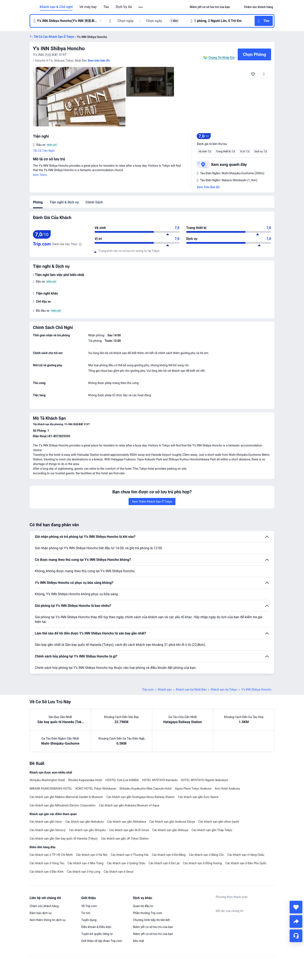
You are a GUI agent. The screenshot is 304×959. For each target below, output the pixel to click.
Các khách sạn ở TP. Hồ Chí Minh (51, 854)
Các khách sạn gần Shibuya (170, 830)
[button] (141, 7)
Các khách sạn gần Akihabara (126, 821)
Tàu (106, 7)
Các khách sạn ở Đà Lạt (164, 863)
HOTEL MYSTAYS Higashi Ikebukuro (204, 780)
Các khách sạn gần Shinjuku (87, 830)
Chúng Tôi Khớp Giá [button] (221, 57)
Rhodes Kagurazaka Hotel (85, 780)
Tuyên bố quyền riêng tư (97, 934)
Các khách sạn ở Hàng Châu (245, 854)
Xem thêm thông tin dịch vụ (47, 920)
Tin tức (86, 913)
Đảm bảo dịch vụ (41, 913)
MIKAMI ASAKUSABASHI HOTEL (51, 788)
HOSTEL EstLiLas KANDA (122, 780)
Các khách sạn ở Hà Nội (91, 854)
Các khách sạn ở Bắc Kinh (47, 871)
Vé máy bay (88, 7)
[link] (209, 7)
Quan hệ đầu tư (143, 906)
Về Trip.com (89, 906)
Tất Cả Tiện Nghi (44, 150)
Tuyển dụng (88, 920)
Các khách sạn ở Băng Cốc (206, 854)
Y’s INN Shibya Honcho (59, 48)
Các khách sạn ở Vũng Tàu (47, 863)
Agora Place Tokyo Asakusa (193, 788)
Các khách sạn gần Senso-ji (48, 830)
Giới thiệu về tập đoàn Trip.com (101, 941)
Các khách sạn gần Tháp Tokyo (211, 830)
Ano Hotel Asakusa (227, 788)
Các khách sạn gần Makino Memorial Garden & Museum (66, 797)
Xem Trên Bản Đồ (208, 187)
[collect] (296, 907)
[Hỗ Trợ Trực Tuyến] (296, 935)
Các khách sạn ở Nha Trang (85, 863)
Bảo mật (138, 941)
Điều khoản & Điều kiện (96, 927)
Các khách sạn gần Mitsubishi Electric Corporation (63, 805)
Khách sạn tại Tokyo (224, 689)
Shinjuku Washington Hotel (47, 780)
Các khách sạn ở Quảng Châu (126, 863)
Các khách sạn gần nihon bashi (218, 821)
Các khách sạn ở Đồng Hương (202, 863)
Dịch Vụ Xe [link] (124, 7)
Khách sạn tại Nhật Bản (191, 689)
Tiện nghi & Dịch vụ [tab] (64, 202)
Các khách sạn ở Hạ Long (83, 871)
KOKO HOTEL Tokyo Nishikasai (96, 788)
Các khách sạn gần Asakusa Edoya (172, 821)
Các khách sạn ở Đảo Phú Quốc (245, 863)
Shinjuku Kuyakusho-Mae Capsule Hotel (145, 788)
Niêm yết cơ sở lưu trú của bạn (153, 927)
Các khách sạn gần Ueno (46, 821)
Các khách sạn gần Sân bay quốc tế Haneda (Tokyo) (64, 838)
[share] (296, 921)
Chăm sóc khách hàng (44, 906)
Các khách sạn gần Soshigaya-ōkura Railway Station (140, 797)
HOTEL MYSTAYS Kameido (160, 780)
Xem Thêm (40, 175)
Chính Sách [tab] (94, 202)
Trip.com (148, 689)
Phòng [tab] (38, 202)
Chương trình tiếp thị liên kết (151, 920)
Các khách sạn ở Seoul (118, 871)
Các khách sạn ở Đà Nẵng (169, 854)
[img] (79, 96)
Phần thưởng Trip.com (147, 913)
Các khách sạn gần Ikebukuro (84, 821)
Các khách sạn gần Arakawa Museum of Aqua (129, 805)
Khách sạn (165, 689)
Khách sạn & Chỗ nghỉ (56, 7)
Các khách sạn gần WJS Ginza (129, 830)
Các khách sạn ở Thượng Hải (130, 854)
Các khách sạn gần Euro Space (198, 797)
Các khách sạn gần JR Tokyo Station (125, 838)
